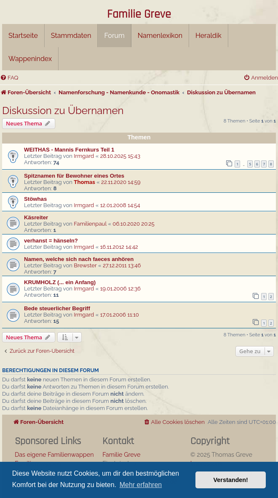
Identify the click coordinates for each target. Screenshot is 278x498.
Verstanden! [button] (231, 480)
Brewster (85, 265)
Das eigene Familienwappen (54, 454)
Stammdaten (71, 36)
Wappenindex (30, 59)
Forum (114, 36)
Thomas (84, 182)
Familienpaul (90, 224)
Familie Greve (139, 15)
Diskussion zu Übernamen (62, 110)
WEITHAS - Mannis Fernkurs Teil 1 (69, 149)
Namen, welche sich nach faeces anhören (79, 259)
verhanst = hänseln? (51, 240)
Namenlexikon (160, 36)
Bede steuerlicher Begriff (57, 308)
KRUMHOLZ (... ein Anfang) (60, 282)
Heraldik (208, 36)
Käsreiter (36, 217)
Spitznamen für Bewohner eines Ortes (74, 176)
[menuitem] (9, 78)
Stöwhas (35, 199)
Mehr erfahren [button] (141, 484)
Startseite (23, 36)
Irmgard (84, 156)
